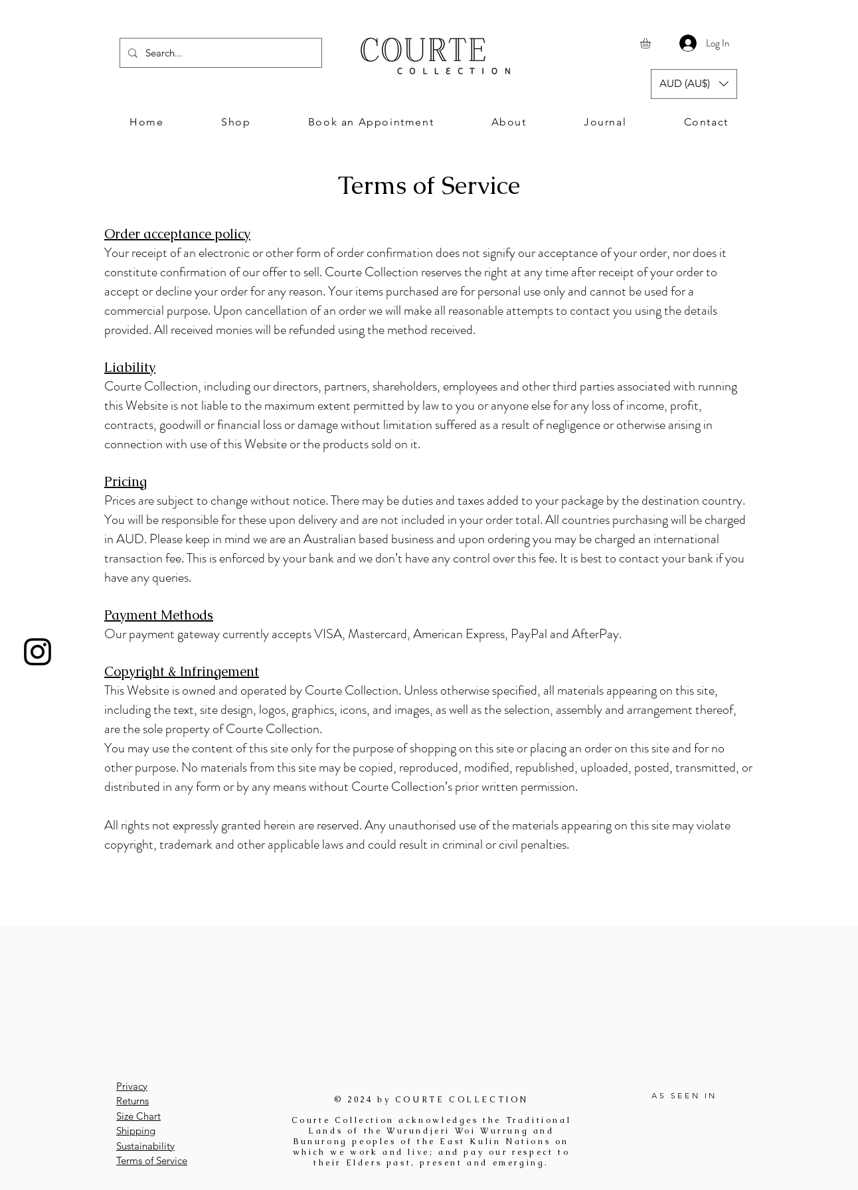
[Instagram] (37, 652)
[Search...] (219, 53)
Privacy (131, 1086)
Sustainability (145, 1146)
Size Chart (138, 1116)
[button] (651, 43)
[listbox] (694, 84)
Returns (132, 1100)
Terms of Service (151, 1160)
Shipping (135, 1130)
